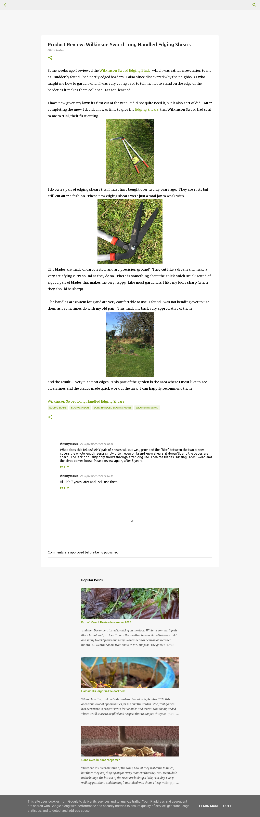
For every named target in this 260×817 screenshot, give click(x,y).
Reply (64, 467)
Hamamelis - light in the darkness (103, 691)
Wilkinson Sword (147, 407)
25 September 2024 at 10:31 (96, 443)
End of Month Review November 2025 (106, 622)
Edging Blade (57, 407)
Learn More (209, 806)
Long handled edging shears (112, 407)
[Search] (17, 5)
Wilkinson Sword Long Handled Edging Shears (86, 401)
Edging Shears (147, 109)
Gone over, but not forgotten (100, 760)
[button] (50, 58)
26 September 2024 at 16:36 (96, 475)
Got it (228, 806)
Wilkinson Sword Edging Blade (125, 70)
